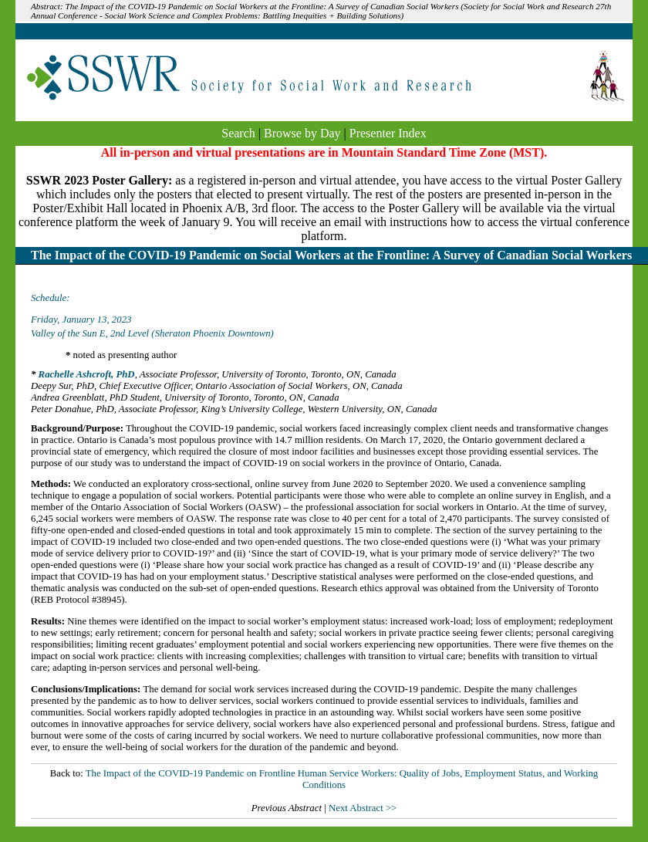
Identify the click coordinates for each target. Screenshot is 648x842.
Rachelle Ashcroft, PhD (87, 374)
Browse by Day (302, 133)
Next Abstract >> (363, 808)
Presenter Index (388, 133)
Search (238, 133)
